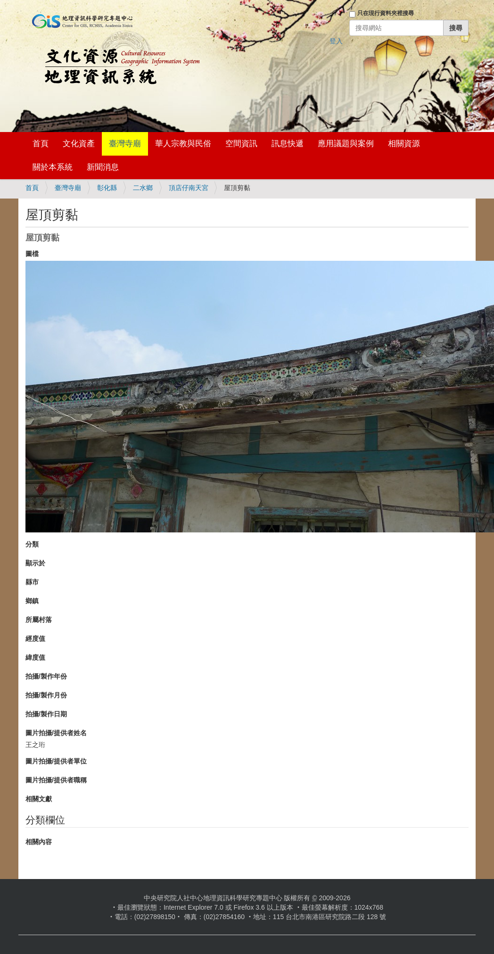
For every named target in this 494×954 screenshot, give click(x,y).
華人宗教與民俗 (183, 143)
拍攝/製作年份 (46, 676)
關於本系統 (53, 167)
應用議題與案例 (346, 143)
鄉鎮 (32, 601)
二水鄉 (143, 187)
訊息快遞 (288, 143)
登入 (336, 41)
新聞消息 (103, 167)
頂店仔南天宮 (188, 187)
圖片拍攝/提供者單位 (56, 761)
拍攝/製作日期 (46, 714)
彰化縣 (107, 187)
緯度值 (35, 657)
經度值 (35, 638)
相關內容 (38, 842)
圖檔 (32, 253)
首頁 (41, 143)
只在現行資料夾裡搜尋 (385, 13)
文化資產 (79, 143)
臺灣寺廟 (125, 143)
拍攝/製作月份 (46, 695)
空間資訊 (241, 143)
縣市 (32, 582)
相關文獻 (38, 799)
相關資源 (404, 143)
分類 (32, 544)
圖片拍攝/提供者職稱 (56, 780)
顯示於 (35, 563)
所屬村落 (38, 619)
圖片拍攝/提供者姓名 (56, 733)
